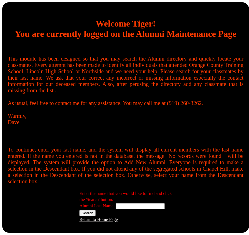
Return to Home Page (98, 219)
